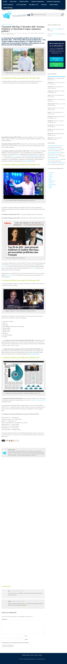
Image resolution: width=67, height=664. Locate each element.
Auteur (35, 655)
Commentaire (4, 619)
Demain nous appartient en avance (54, 145)
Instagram (51, 176)
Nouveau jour (50, 162)
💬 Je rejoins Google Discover (56, 64)
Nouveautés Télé (4, 24)
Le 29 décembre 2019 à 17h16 (18, 601)
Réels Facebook (54, 4)
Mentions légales (25, 655)
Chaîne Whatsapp (7, 7)
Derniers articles (24, 1)
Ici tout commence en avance (53, 152)
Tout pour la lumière (61, 162)
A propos (40, 655)
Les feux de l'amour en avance (54, 159)
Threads (50, 177)
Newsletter (44, 4)
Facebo (50, 174)
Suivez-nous (13, 1)
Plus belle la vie (33, 4)
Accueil (5, 1)
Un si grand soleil (21, 4)
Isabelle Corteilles (37, 33)
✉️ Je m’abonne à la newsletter (56, 59)
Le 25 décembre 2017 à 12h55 (17, 591)
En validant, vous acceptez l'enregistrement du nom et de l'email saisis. (15, 642)
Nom (26, 636)
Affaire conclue (9, 275)
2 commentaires (11, 34)
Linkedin (50, 186)
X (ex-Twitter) (51, 172)
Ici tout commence (8, 4)
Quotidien (33, 268)
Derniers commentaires (37, 1)
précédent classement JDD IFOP (38, 400)
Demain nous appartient (53, 1)
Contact (32, 655)
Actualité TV (10, 24)
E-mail (26, 639)
